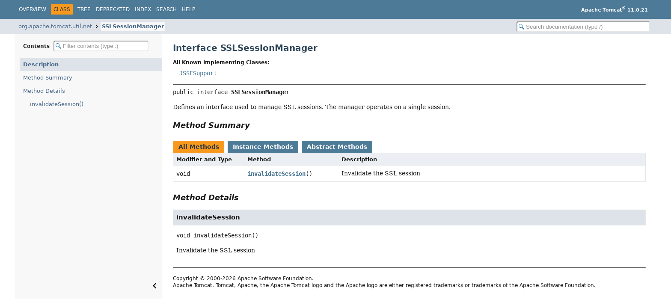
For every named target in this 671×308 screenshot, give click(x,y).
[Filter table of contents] (100, 46)
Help (188, 9)
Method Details (44, 91)
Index (143, 9)
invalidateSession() (56, 104)
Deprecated (113, 9)
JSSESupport (198, 73)
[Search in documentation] (583, 26)
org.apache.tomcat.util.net (55, 26)
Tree (84, 9)
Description (41, 64)
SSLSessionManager (133, 26)
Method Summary (47, 77)
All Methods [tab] (198, 146)
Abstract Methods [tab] (337, 146)
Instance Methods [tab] (263, 146)
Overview (32, 9)
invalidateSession (276, 173)
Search (166, 9)
